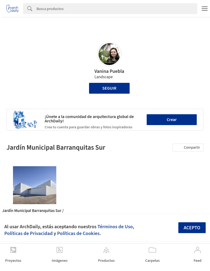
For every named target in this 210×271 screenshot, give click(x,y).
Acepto (192, 227)
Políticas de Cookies (78, 233)
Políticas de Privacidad (28, 233)
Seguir (109, 88)
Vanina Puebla (109, 71)
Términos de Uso (115, 226)
